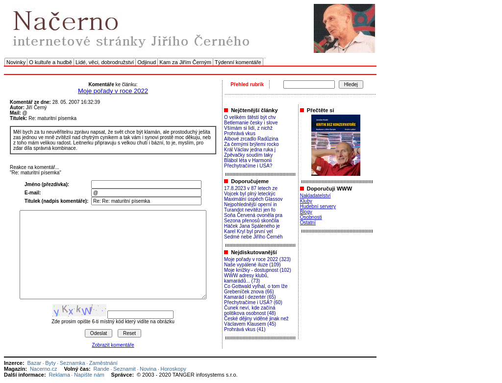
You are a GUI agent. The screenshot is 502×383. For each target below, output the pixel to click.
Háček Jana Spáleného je (252, 226)
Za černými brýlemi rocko (251, 144)
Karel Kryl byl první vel (248, 231)
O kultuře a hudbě (50, 62)
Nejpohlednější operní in (250, 204)
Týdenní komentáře (238, 62)
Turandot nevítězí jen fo (250, 210)
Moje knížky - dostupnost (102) (257, 270)
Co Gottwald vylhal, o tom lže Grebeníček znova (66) (256, 289)
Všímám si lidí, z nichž (248, 128)
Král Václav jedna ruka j (250, 149)
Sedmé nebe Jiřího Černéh (253, 236)
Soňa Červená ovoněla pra (253, 215)
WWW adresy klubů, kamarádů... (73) (246, 278)
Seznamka (72, 363)
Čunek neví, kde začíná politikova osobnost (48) (250, 310)
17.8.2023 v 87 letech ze (250, 188)
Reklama (59, 375)
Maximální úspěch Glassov (253, 199)
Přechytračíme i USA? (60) (253, 302)
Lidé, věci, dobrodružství (104, 62)
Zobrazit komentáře (113, 345)
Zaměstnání (103, 363)
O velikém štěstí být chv (250, 117)
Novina (148, 369)
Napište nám (89, 375)
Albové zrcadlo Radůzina (251, 139)
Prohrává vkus (239, 133)
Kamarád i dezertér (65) (250, 297)
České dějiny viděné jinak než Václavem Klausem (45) (256, 321)
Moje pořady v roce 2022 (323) (257, 259)
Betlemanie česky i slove (251, 122)
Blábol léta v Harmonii (248, 160)
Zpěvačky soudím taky (248, 155)
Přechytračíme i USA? (248, 165)
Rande (101, 369)
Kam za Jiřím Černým (185, 62)
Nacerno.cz (43, 369)
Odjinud (146, 62)
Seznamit (124, 369)
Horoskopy (173, 369)
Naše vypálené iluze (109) (252, 264)
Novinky (15, 62)
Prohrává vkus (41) (244, 329)
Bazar (34, 363)
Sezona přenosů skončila (251, 220)
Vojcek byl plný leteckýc (250, 193)
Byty (50, 363)
